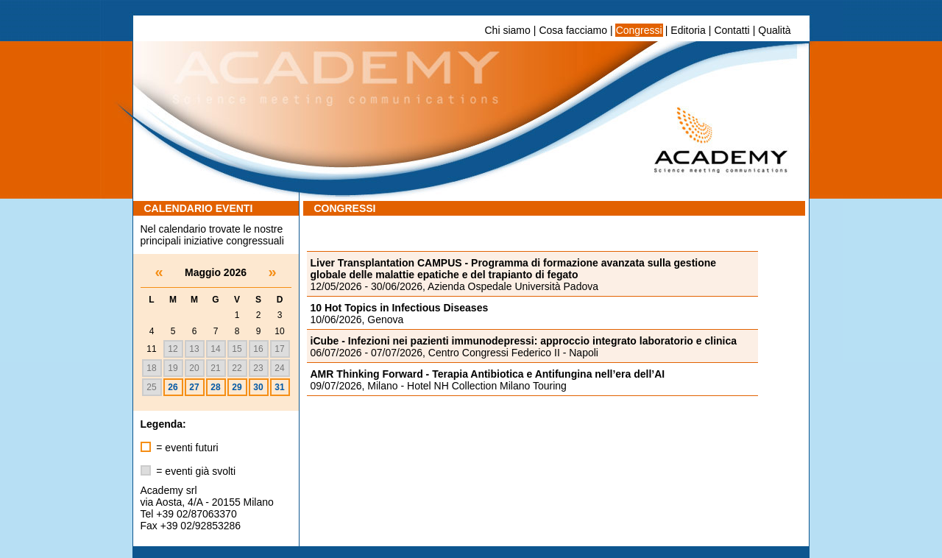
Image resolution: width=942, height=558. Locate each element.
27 (194, 387)
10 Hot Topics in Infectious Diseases (400, 308)
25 (151, 387)
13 (194, 349)
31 (279, 387)
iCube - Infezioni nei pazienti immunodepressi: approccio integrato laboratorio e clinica (524, 341)
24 (279, 368)
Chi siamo (508, 30)
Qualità (774, 30)
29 (236, 387)
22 (236, 368)
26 (172, 387)
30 (258, 387)
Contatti (731, 30)
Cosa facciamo (573, 30)
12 (172, 349)
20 (194, 368)
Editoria (687, 30)
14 (215, 349)
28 (215, 387)
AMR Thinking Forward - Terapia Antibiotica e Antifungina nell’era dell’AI (488, 374)
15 (236, 349)
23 (258, 368)
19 (172, 368)
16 (258, 349)
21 (215, 368)
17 (279, 349)
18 (151, 368)
